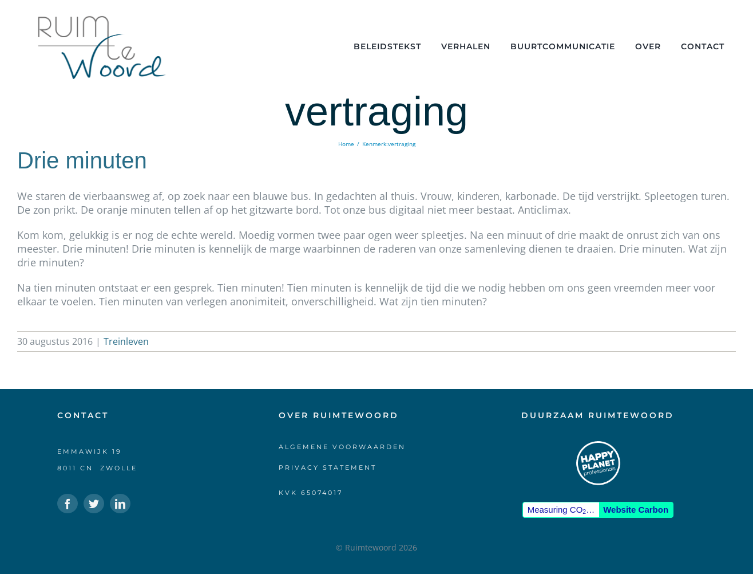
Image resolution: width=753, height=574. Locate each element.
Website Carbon (635, 509)
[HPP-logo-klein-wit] (598, 445)
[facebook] (67, 503)
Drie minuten (82, 160)
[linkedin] (120, 503)
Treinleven (126, 341)
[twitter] (94, 503)
